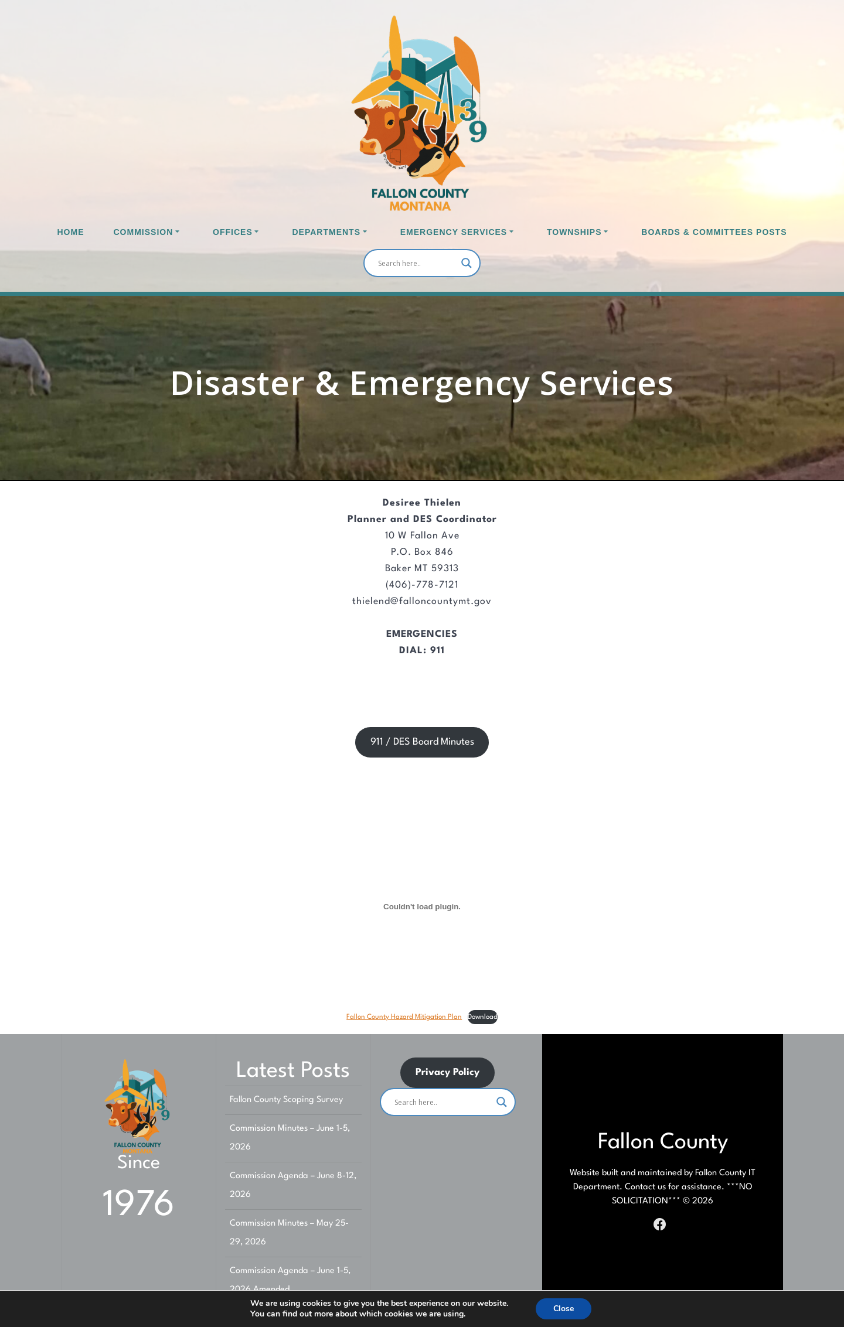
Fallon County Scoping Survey (286, 1100)
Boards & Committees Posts (714, 232)
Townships (574, 232)
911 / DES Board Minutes (422, 742)
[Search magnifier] (466, 263)
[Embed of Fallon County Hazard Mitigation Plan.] (422, 907)
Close (563, 1308)
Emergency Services (453, 232)
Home (70, 232)
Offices (233, 232)
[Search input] (416, 263)
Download (483, 1017)
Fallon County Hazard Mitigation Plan (404, 1017)
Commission (143, 232)
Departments (326, 232)
